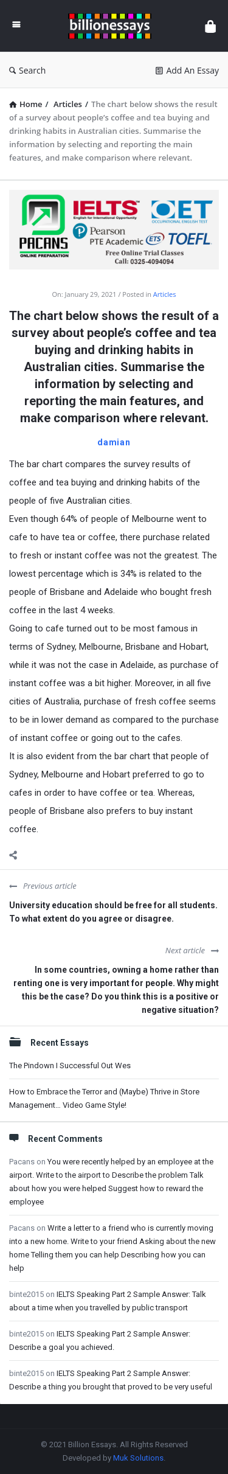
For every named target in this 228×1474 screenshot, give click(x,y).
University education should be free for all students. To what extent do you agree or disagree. (113, 911)
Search (27, 70)
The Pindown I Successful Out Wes (70, 1065)
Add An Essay (187, 70)
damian (114, 442)
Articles (164, 294)
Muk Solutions (138, 1457)
